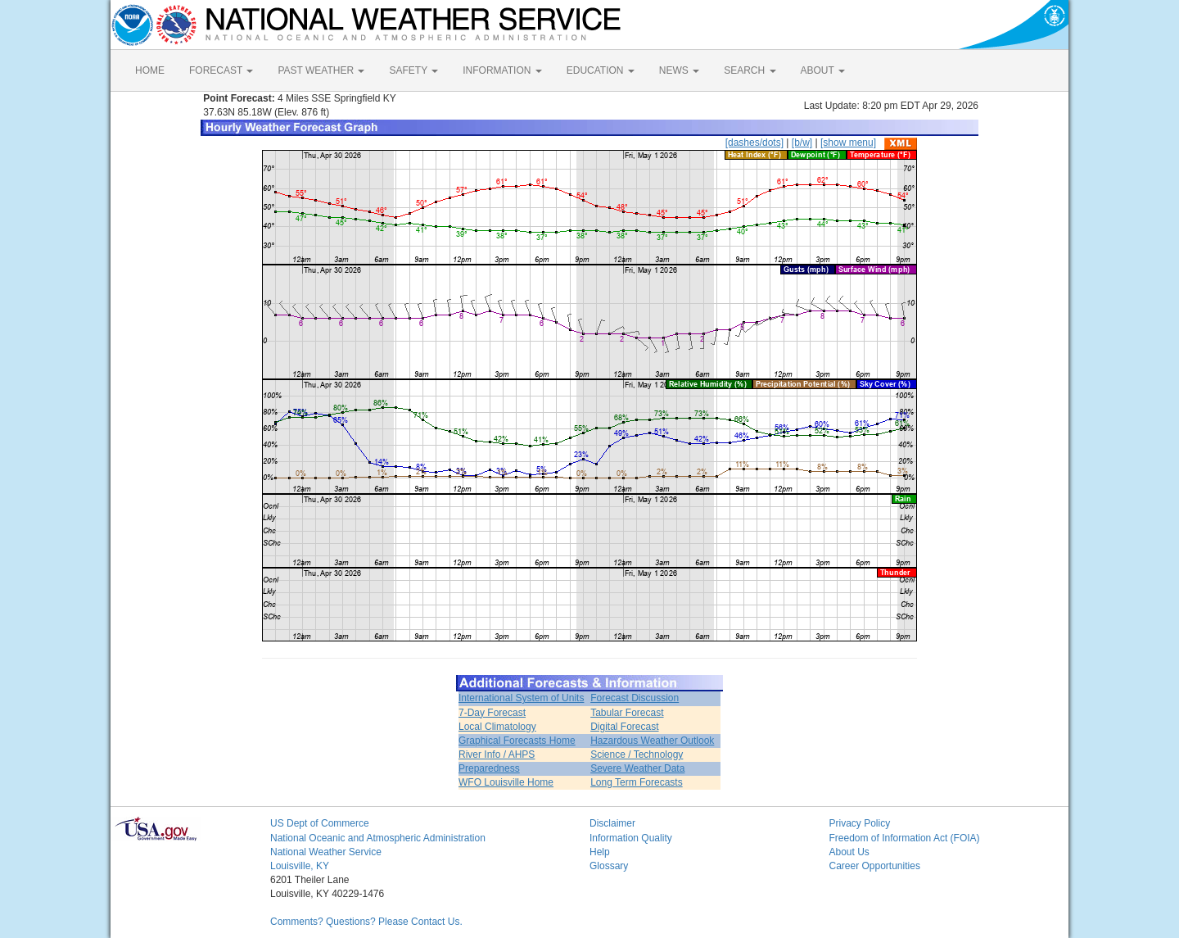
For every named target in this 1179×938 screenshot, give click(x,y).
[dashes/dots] (754, 142)
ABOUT (823, 70)
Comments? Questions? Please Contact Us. (366, 921)
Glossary (609, 866)
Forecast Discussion (634, 698)
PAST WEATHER (321, 70)
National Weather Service (326, 852)
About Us (849, 852)
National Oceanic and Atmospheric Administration (378, 838)
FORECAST (221, 70)
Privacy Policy (860, 823)
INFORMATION (502, 70)
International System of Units (521, 698)
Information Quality (631, 838)
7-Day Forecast (492, 712)
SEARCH (749, 70)
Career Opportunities (874, 866)
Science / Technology (636, 754)
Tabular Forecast (626, 712)
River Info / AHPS (496, 754)
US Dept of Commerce (319, 823)
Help (600, 852)
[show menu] (848, 142)
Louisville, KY (299, 866)
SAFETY (413, 70)
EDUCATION (601, 70)
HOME (150, 70)
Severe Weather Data (637, 768)
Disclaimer (612, 823)
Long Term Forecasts (636, 782)
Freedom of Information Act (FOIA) (904, 838)
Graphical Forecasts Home (517, 740)
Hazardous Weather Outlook (652, 740)
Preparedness (489, 768)
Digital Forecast (624, 726)
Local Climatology (497, 726)
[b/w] (802, 142)
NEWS (679, 70)
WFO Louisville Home (505, 782)
